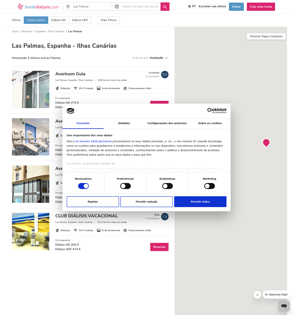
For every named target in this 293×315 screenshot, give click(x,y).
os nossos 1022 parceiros (93, 141)
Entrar (236, 7)
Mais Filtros (109, 20)
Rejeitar (93, 201)
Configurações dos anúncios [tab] (167, 123)
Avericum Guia (70, 74)
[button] (266, 143)
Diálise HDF (80, 20)
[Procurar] (165, 6)
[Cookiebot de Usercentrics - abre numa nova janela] (210, 111)
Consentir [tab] (83, 123)
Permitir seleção (146, 201)
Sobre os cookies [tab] (210, 123)
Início (15, 31)
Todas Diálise (36, 20)
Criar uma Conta (261, 7)
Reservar (159, 247)
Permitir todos (200, 201)
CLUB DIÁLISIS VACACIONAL (86, 216)
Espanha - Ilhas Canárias (50, 31)
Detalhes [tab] (124, 123)
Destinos (27, 31)
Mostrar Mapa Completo (266, 36)
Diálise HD (58, 20)
